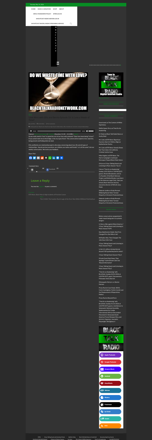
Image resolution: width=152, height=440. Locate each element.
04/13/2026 (87, 48)
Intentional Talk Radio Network (40, 429)
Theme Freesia (60, 433)
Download (51, 124)
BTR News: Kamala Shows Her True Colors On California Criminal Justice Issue (111, 140)
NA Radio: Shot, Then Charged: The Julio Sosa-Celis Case (87, 44)
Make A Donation (53, 9)
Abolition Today (72, 427)
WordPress (36, 160)
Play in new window (40, 124)
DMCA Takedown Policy (84, 9)
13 (107, 55)
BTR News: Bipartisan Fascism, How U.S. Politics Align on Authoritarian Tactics (110, 132)
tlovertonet (102, 113)
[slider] (59, 121)
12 (105, 55)
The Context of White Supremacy (83, 429)
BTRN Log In (99, 9)
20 (117, 55)
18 (114, 55)
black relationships (58, 117)
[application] (62, 121)
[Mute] (87, 121)
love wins (75, 117)
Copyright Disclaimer (114, 429)
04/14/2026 (62, 48)
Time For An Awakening (100, 429)
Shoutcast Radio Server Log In (54, 14)
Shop (64, 9)
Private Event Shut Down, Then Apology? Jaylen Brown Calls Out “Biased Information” (109, 251)
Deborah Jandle (104, 181)
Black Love (41, 117)
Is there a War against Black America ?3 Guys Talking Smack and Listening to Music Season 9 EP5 (111, 217)
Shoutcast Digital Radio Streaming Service (85, 14)
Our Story (70, 429)
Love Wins (32, 114)
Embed (76, 124)
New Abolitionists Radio (89, 38)
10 (103, 55)
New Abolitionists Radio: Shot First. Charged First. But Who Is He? (63, 42)
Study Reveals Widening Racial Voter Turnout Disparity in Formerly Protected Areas (111, 183)
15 (110, 55)
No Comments (32, 51)
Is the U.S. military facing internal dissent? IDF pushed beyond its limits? (113, 42)
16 (111, 55)
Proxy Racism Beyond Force (108, 288)
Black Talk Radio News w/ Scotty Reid (88, 427)
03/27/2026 (112, 48)
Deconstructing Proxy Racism (107, 427)
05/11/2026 (37, 48)
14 (108, 55)
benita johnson (34, 117)
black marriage (49, 117)
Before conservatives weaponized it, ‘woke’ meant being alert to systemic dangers (37, 42)
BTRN (36, 35)
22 (120, 55)
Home (43, 9)
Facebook (50, 160)
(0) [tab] (36, 160)
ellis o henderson (67, 117)
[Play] (31, 121)
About (70, 9)
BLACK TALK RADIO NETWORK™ (39, 433)
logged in (42, 177)
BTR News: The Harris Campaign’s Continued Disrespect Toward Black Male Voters (111, 148)
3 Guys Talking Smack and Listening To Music (54, 427)
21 (119, 55)
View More (32, 54)
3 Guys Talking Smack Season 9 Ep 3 (110, 245)
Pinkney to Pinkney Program (57, 429)
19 (116, 55)
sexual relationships (83, 117)
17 (113, 55)
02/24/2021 (40, 114)
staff (30, 48)
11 (104, 55)
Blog (32, 35)
